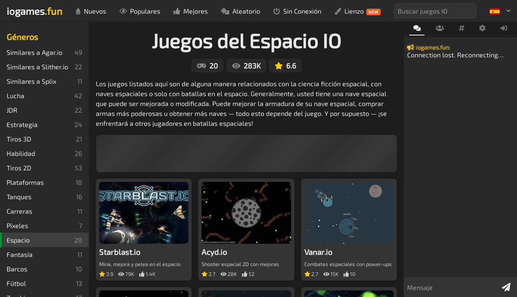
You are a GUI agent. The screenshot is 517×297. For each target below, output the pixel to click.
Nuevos (91, 11)
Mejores (190, 11)
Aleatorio (240, 11)
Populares (139, 11)
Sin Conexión (297, 11)
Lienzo (357, 11)
